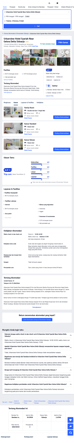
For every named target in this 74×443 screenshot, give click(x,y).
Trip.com (4, 402)
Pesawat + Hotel (52, 7)
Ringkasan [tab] (7, 102)
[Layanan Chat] (70, 433)
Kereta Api (21, 7)
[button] (53, 3)
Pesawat (12, 7)
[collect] (70, 420)
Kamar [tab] (16, 102)
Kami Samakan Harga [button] (48, 44)
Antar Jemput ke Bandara (36, 7)
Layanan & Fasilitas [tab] (27, 102)
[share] (70, 426)
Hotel (5, 7)
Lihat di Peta (49, 96)
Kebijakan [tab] (40, 102)
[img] (17, 57)
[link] (49, 3)
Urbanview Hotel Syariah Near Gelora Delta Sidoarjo (19, 40)
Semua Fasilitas (8, 79)
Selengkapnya (8, 92)
